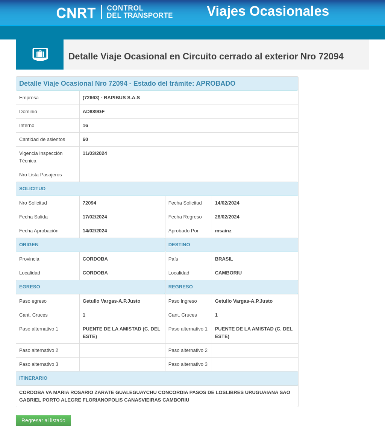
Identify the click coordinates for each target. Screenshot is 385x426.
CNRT (124, 12)
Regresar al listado (43, 420)
